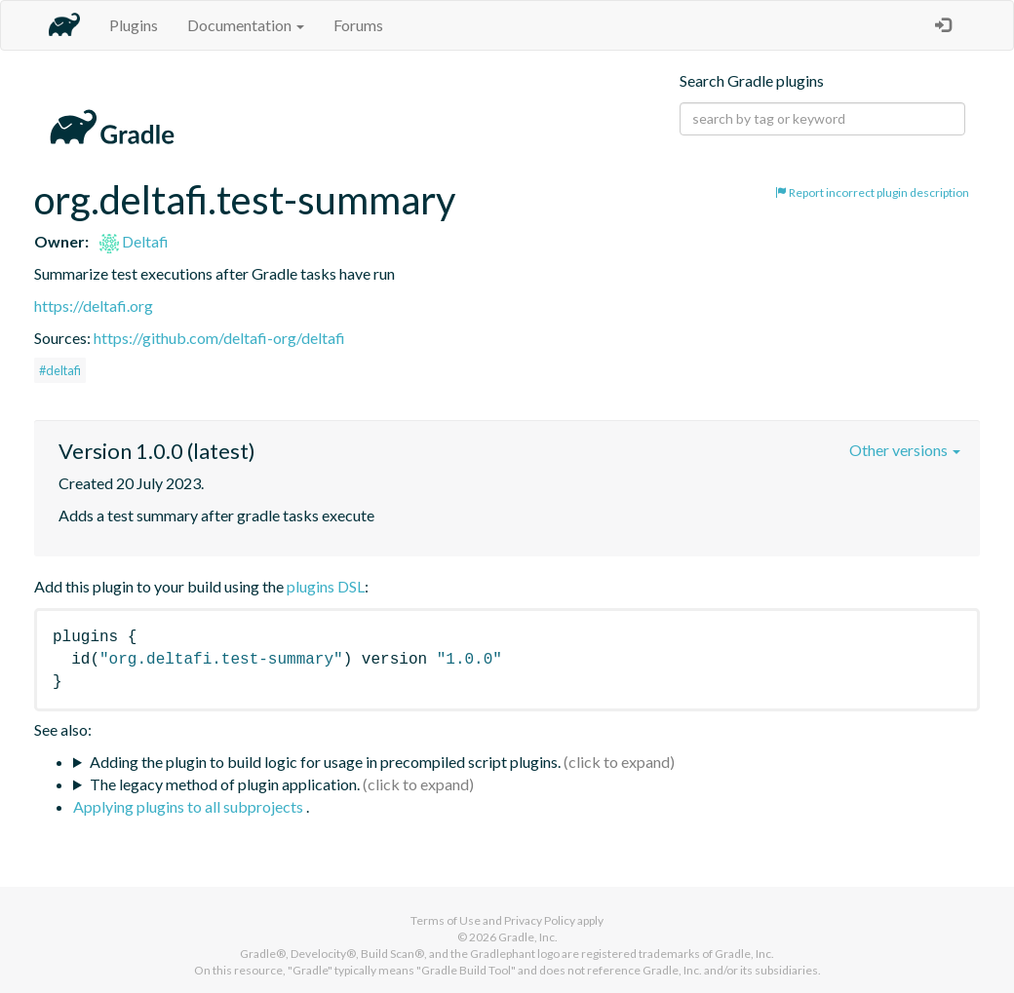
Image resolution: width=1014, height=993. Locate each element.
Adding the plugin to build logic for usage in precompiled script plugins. (325, 761)
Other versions (904, 449)
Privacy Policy (539, 920)
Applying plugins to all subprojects (189, 806)
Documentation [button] (245, 25)
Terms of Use (445, 920)
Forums (358, 25)
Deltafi (134, 241)
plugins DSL (326, 586)
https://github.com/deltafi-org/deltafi (219, 337)
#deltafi (60, 370)
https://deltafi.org (93, 305)
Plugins (133, 25)
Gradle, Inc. (528, 937)
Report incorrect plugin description (872, 192)
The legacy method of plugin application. (225, 784)
